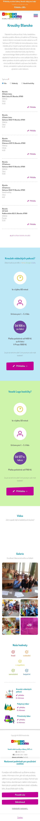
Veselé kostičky (27, 83)
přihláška (21, 695)
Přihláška (33, 107)
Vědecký (14, 83)
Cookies (20, 817)
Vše (4, 83)
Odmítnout (20, 801)
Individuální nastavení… (20, 808)
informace (20, 698)
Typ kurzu (5, 79)
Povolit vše (20, 794)
